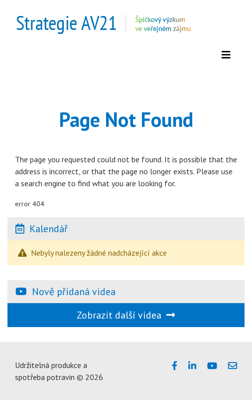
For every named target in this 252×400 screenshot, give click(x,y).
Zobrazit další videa (126, 315)
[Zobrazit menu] (226, 54)
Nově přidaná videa (74, 291)
